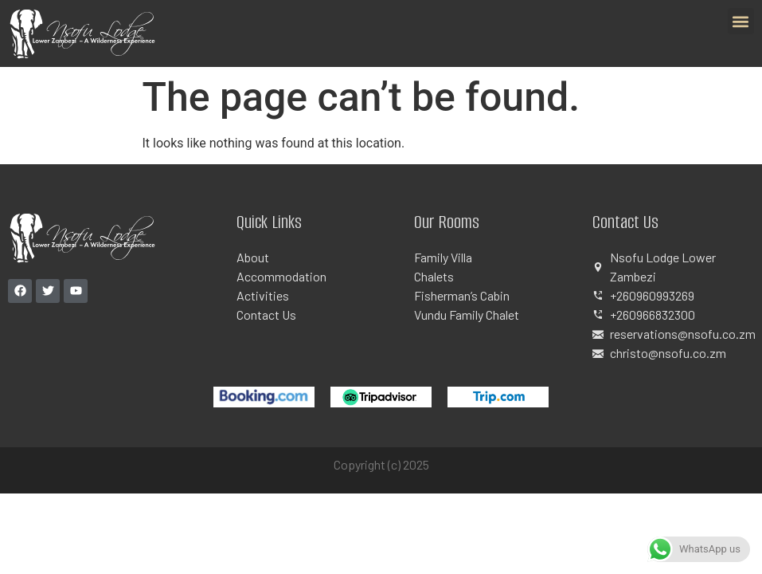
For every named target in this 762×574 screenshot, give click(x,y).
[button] (741, 21)
